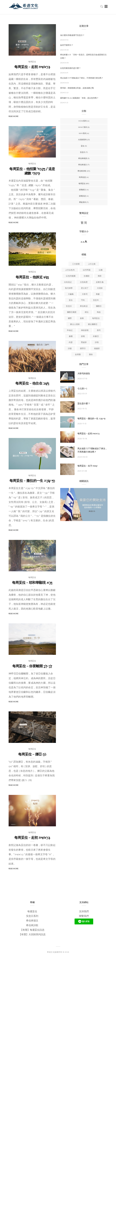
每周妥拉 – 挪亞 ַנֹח (32, 754)
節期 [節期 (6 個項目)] (83, 336)
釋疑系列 (82, 202)
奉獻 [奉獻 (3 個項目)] (98, 294)
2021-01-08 (82, 471)
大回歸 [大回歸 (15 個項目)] (100, 288)
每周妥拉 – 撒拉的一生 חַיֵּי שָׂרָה (32, 481)
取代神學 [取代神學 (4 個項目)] (69, 288)
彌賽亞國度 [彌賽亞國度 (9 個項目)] (71, 312)
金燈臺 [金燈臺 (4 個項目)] (78, 354)
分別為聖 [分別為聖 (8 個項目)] (84, 282)
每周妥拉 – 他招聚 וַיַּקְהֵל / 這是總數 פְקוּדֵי (32, 171)
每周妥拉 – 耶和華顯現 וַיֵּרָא (32, 582)
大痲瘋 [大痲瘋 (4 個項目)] (71, 294)
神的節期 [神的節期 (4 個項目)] (85, 330)
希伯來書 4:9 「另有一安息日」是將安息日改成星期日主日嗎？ (83, 56)
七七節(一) (82, 388)
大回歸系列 (82, 140)
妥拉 (82, 146)
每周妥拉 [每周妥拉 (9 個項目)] (96, 318)
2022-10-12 (82, 408)
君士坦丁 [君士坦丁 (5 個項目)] (85, 288)
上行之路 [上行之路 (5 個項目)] (92, 264)
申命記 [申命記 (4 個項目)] (70, 330)
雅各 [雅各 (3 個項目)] (91, 354)
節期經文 (82, 190)
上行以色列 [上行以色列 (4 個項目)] (70, 270)
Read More (13, 116)
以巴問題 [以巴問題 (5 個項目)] (86, 270)
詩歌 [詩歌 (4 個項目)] (97, 342)
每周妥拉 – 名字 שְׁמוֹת (87, 465)
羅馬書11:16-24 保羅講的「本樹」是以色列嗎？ (79, 98)
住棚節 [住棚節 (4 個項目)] (86, 276)
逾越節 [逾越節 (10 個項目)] (97, 348)
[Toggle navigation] (105, 6)
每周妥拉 (32, 61)
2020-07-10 (82, 378)
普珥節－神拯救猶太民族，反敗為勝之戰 (77, 88)
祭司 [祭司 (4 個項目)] (99, 330)
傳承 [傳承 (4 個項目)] (100, 276)
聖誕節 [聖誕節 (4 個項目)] (84, 342)
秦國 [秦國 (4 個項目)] (71, 336)
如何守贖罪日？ (66, 45)
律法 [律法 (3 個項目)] (86, 312)
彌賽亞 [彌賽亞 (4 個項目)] (99, 306)
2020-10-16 (82, 438)
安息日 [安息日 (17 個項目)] (69, 306)
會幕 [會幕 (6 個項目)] (82, 318)
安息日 (82, 152)
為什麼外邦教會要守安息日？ (72, 35)
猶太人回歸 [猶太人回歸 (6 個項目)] (75, 324)
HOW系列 (82, 121)
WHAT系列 (82, 127)
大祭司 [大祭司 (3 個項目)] (85, 294)
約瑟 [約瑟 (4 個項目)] (71, 342)
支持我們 (84, 912)
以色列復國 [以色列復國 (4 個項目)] (70, 276)
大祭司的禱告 (83, 373)
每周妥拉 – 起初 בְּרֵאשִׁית (32, 67)
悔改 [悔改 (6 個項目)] (99, 312)
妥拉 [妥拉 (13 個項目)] (71, 300)
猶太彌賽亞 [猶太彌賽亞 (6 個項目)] (93, 324)
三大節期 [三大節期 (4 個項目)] (76, 264)
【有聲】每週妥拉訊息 (32, 930)
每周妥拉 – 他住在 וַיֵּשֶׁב (32, 383)
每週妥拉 (32, 912)
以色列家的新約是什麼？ (70, 68)
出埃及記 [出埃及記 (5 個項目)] (68, 282)
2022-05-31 (82, 393)
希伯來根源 (82, 158)
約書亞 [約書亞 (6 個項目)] (96, 336)
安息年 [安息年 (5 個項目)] (96, 300)
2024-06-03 (82, 457)
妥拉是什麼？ (83, 403)
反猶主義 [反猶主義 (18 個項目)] (100, 282)
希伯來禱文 (82, 165)
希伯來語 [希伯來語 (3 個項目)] (84, 306)
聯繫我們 (84, 916)
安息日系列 (32, 916)
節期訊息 (82, 196)
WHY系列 (82, 133)
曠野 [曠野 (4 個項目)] (70, 318)
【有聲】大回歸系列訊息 (32, 935)
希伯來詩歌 (82, 171)
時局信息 (82, 177)
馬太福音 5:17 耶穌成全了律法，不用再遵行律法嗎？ (81, 78)
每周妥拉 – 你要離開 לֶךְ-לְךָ (32, 666)
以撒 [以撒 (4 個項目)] (101, 270)
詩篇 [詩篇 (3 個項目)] (70, 348)
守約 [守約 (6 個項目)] (83, 300)
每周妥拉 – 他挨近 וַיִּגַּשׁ (32, 277)
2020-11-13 (81, 423)
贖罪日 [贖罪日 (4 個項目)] (83, 348)
